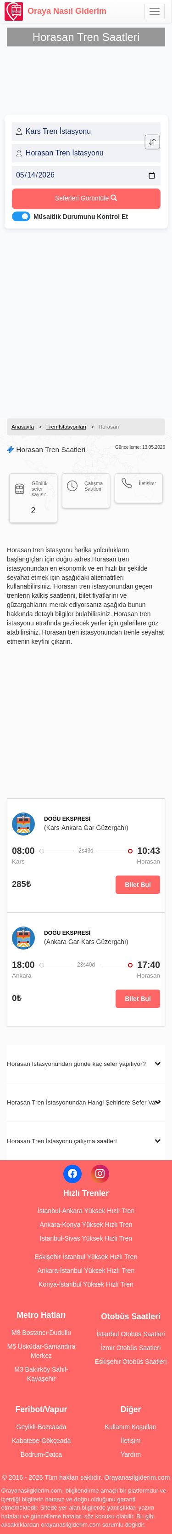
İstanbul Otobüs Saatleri (130, 1334)
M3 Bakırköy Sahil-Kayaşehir (41, 1374)
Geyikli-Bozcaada (42, 1427)
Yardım (131, 1454)
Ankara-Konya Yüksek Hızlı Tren (85, 1224)
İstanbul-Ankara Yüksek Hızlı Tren (86, 1210)
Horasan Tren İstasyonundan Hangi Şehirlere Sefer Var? (84, 1102)
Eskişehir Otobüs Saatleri (130, 1361)
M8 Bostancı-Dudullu (41, 1332)
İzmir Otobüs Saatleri (131, 1347)
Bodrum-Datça (41, 1454)
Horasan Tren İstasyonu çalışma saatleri (62, 1141)
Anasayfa (22, 426)
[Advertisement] (86, 321)
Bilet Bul (138, 884)
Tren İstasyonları (66, 426)
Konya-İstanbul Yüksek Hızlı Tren (86, 1284)
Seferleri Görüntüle (86, 198)
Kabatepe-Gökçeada (41, 1440)
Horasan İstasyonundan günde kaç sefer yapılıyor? (76, 1063)
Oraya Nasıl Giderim (55, 11)
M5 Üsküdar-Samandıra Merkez (41, 1351)
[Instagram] (100, 1174)
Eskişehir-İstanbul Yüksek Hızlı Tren (86, 1256)
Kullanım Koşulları (131, 1427)
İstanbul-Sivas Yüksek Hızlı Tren (86, 1238)
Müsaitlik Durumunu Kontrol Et (80, 216)
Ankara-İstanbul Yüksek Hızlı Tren (86, 1270)
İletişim (131, 1440)
